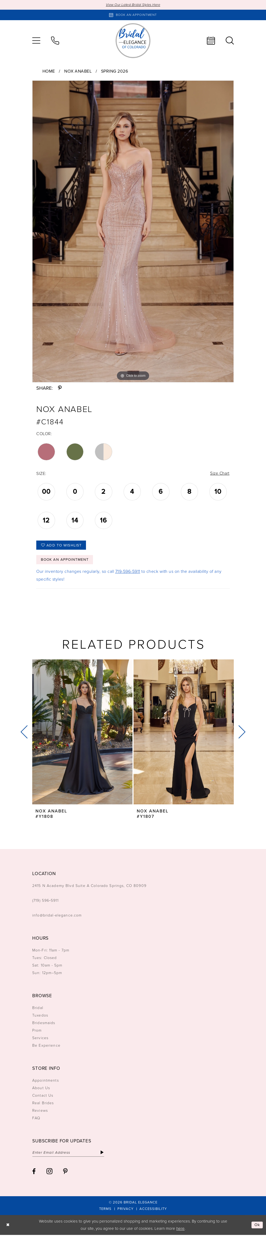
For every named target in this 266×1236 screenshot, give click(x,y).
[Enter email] (69, 1153)
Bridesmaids (43, 1024)
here (180, 1230)
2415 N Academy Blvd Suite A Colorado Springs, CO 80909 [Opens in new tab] (89, 887)
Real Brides (43, 1104)
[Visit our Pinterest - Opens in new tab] (65, 1172)
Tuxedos (40, 1016)
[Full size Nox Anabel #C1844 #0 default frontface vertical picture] (133, 231)
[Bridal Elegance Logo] (133, 40)
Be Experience (46, 1046)
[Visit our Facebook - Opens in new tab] (34, 1172)
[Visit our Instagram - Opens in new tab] (49, 1172)
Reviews (40, 1111)
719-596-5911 (127, 572)
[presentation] (82, 733)
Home (48, 71)
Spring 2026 (114, 71)
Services (40, 1039)
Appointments (45, 1081)
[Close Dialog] (8, 1226)
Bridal (37, 1009)
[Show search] (229, 41)
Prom (37, 1031)
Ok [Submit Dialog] (257, 1226)
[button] (36, 41)
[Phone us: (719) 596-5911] (55, 41)
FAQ (36, 1119)
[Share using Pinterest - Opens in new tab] (60, 388)
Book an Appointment (65, 560)
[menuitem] (36, 41)
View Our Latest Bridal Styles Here (133, 4)
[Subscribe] (104, 1153)
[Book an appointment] (133, 15)
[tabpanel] (133, 231)
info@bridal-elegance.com (57, 916)
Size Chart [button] (219, 474)
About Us (41, 1089)
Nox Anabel (78, 71)
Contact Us (42, 1096)
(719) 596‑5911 (45, 901)
